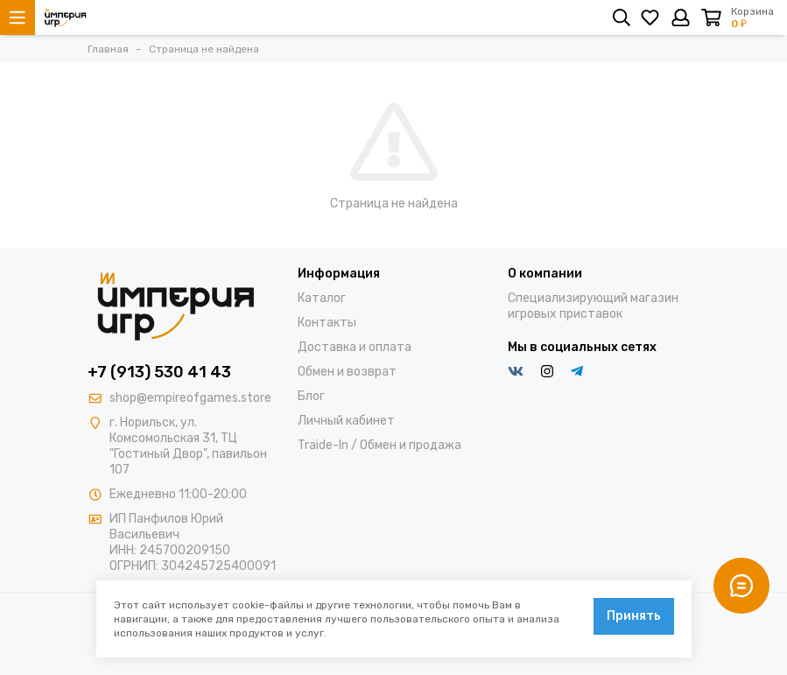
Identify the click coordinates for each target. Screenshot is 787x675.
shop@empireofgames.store (190, 397)
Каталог (322, 298)
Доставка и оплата (354, 347)
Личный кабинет (346, 420)
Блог (311, 396)
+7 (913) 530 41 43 (159, 372)
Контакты (327, 322)
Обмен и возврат (347, 371)
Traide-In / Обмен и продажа (379, 445)
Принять (634, 615)
